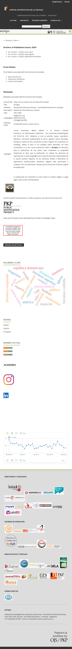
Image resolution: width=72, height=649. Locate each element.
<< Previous (7, 40)
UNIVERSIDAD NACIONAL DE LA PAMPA (31, 15)
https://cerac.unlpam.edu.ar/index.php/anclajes (31, 102)
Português (7, 332)
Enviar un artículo (13, 245)
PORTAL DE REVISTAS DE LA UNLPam (26, 10)
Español (6, 328)
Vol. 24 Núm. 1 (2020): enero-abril (20, 52)
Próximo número (39, 20)
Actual (13, 20)
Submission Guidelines (16, 79)
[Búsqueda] (32, 26)
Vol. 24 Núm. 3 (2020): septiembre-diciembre (24, 56)
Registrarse (57, 2)
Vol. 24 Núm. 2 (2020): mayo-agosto (21, 54)
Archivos (24, 20)
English (6, 325)
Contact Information (15, 81)
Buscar (46, 26)
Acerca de (56, 20)
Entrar (67, 2)
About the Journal (14, 77)
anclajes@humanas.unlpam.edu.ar (26, 124)
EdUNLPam (52, 15)
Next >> (16, 40)
